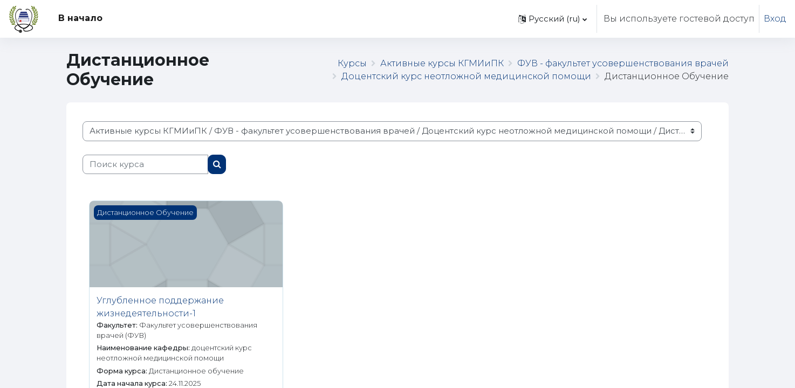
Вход (775, 18)
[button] (552, 19)
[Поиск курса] (145, 165)
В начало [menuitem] (80, 18)
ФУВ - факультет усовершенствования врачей (623, 63)
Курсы (352, 63)
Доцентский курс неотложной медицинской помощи (466, 76)
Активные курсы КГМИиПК (442, 63)
